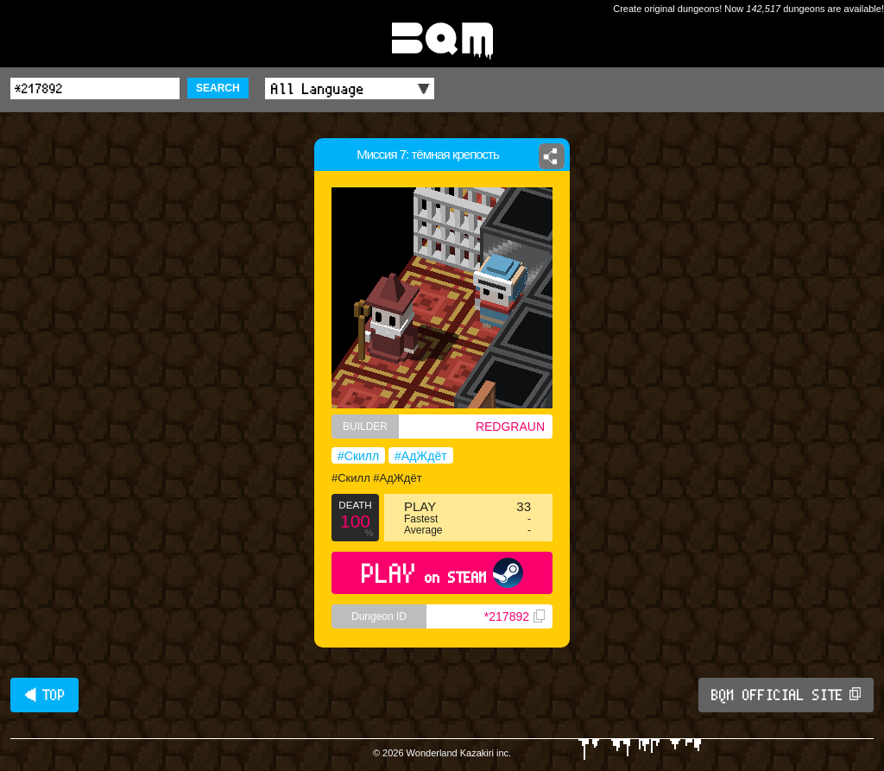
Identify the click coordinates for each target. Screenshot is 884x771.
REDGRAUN (510, 426)
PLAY (442, 573)
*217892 (514, 616)
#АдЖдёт (421, 456)
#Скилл (358, 456)
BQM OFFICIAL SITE (786, 695)
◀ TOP (44, 695)
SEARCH (218, 88)
